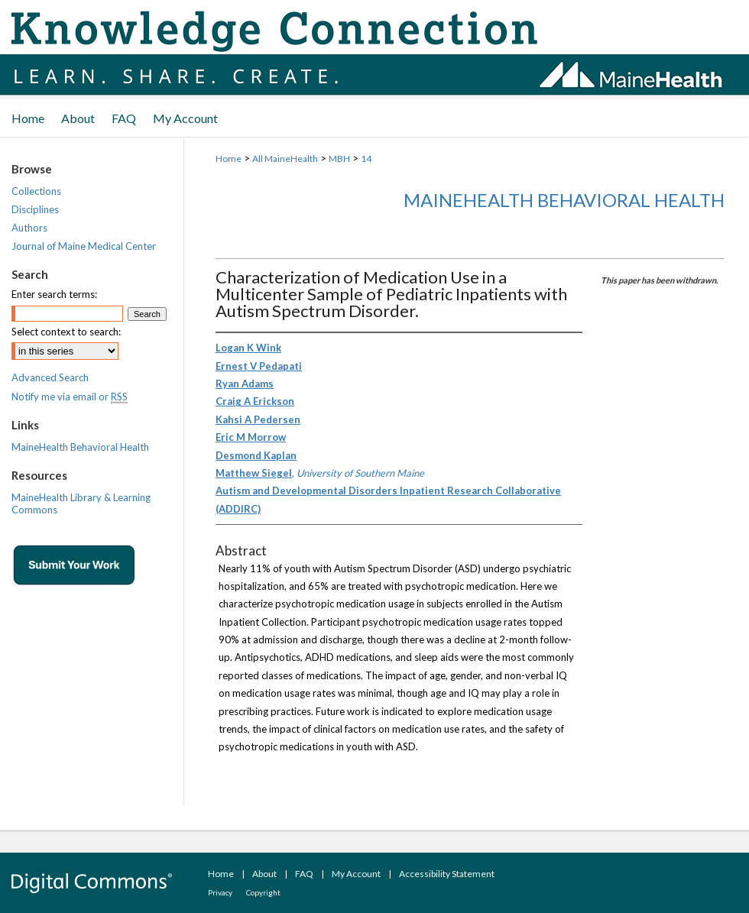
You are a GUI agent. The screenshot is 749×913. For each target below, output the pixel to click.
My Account (356, 873)
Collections (36, 191)
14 (366, 158)
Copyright (263, 892)
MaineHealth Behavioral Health (564, 200)
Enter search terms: (54, 294)
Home (229, 158)
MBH (339, 158)
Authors (29, 228)
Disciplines (35, 209)
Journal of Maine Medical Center (83, 246)
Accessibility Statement (446, 873)
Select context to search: (66, 331)
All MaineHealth (285, 158)
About (264, 873)
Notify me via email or (69, 396)
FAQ (304, 873)
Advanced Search (50, 377)
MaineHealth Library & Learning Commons (81, 503)
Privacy (220, 892)
